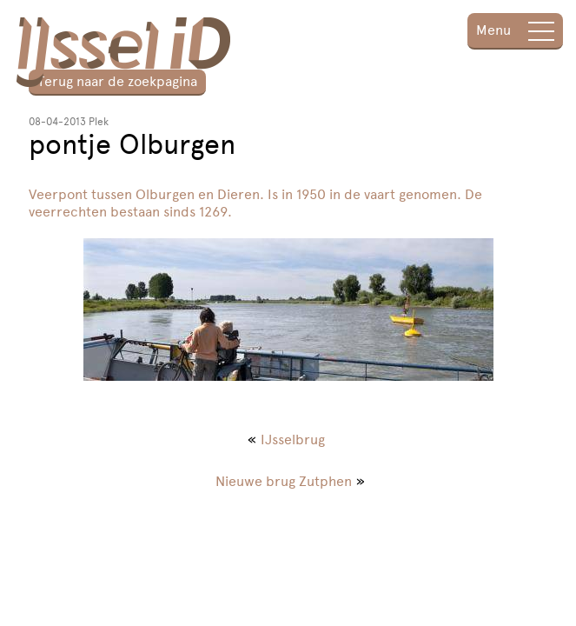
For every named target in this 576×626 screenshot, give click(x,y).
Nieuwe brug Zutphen (283, 481)
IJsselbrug (293, 439)
